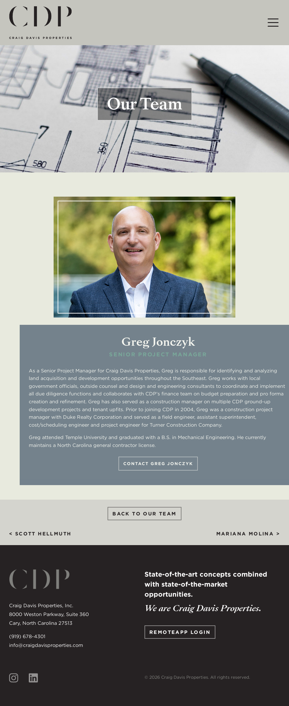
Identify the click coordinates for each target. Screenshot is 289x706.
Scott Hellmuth (43, 534)
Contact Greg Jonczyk (163, 463)
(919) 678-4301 (27, 636)
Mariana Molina (245, 534)
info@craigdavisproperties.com (46, 645)
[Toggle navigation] (273, 22)
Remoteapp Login (180, 632)
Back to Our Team (144, 514)
